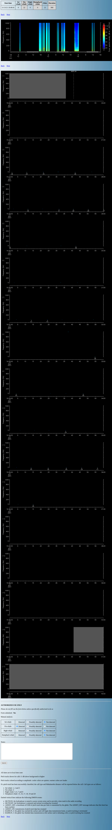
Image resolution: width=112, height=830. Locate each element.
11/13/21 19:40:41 (8, 7)
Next (8, 14)
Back (2, 14)
